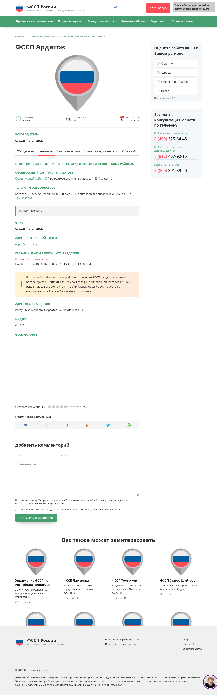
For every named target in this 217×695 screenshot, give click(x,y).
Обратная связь (192, 648)
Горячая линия (182, 21)
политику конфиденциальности (46, 503)
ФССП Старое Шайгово (177, 580)
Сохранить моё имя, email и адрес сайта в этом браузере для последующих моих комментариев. (70, 509)
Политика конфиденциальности (124, 639)
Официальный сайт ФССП (32, 178)
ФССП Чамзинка (76, 580)
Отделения (158, 21)
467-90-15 (170, 156)
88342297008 (23, 198)
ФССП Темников (124, 580)
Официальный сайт (101, 21)
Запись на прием (70, 21)
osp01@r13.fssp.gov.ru (29, 244)
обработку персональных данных (109, 500)
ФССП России (41, 7)
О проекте (189, 639)
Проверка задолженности (34, 21)
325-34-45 (170, 138)
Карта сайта (190, 644)
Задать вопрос (158, 8)
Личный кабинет (133, 21)
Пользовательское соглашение (123, 644)
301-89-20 (170, 170)
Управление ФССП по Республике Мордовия (33, 582)
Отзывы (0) (129, 151)
